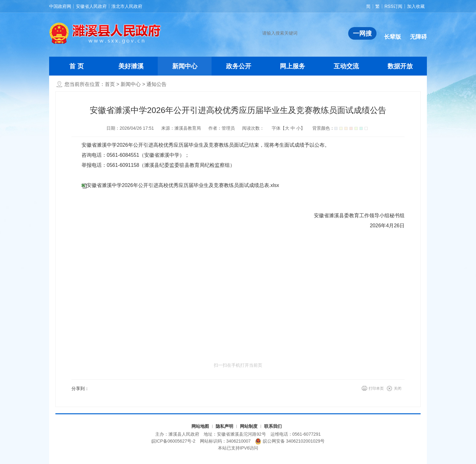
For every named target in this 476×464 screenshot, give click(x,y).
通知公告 (156, 84)
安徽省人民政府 (91, 6)
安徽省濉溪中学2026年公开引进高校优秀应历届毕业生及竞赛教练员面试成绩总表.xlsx (183, 185)
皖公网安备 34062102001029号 (290, 441)
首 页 (76, 66)
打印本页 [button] (376, 388)
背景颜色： (340, 128)
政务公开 (238, 66)
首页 (110, 84)
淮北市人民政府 (126, 6)
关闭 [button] (397, 388)
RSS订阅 (393, 6)
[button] (392, 31)
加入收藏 (416, 6)
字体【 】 (288, 128)
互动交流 (346, 66)
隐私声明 (224, 426)
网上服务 (292, 66)
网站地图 (200, 426)
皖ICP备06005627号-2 (173, 441)
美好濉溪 (131, 66)
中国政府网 (60, 6)
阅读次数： (253, 128)
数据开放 (400, 66)
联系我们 (273, 426)
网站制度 (249, 426)
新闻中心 (184, 66)
